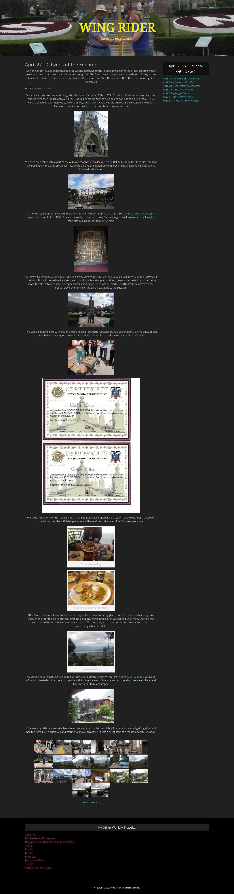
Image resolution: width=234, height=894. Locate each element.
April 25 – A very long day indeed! (182, 78)
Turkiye (29, 864)
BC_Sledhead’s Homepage (40, 838)
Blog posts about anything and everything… (50, 842)
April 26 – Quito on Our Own (179, 82)
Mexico (29, 853)
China (28, 845)
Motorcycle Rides (35, 860)
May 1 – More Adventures (178, 97)
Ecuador (29, 849)
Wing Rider (117, 28)
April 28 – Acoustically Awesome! (181, 86)
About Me (30, 834)
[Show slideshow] (91, 802)
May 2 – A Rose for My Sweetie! (181, 100)
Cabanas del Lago (129, 676)
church (88, 106)
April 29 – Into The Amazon (178, 89)
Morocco (30, 856)
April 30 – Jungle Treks (176, 93)
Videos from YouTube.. (38, 867)
